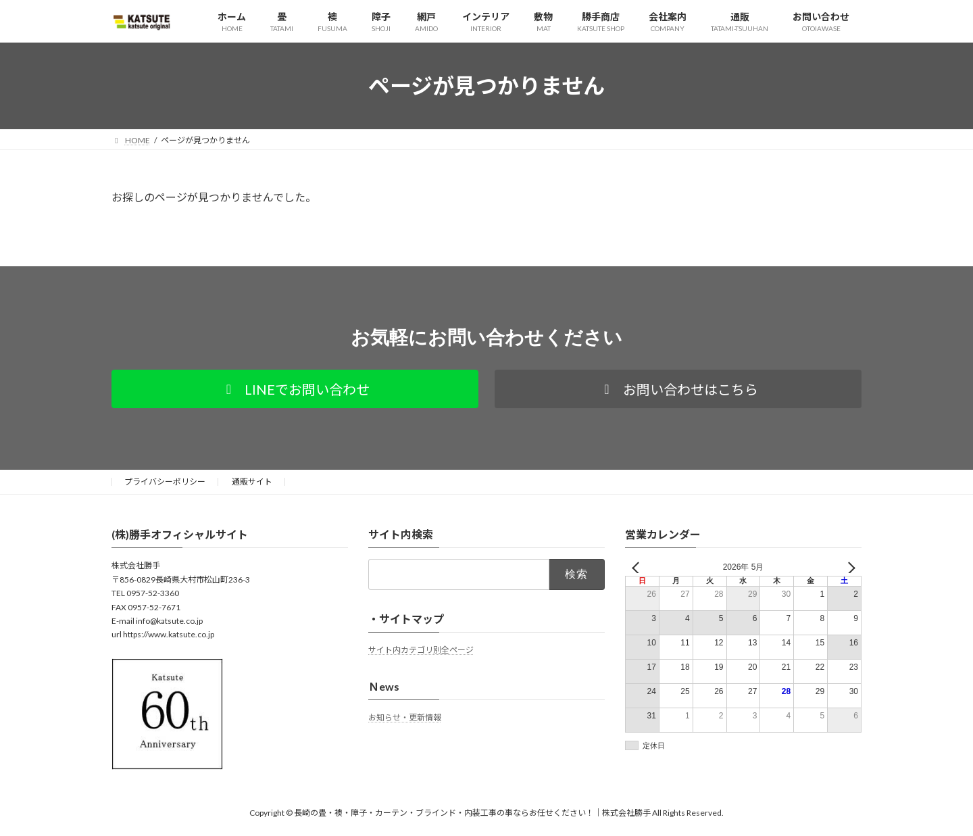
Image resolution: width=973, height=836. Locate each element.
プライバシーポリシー (164, 481)
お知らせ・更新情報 (404, 717)
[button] (294, 389)
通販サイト (252, 481)
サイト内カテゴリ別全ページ (421, 650)
